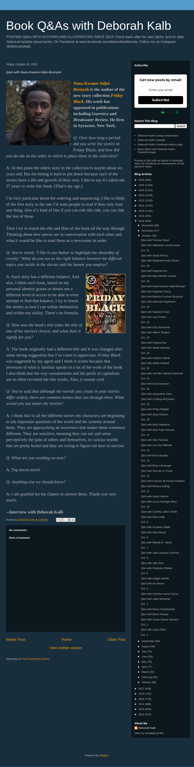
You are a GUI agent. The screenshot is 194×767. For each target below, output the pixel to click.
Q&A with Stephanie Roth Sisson (160, 260)
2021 (141, 205)
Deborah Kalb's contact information (158, 135)
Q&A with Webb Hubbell (155, 363)
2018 (141, 220)
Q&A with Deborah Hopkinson (158, 301)
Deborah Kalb (147, 727)
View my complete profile (148, 733)
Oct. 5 (144, 573)
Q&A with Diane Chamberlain (158, 609)
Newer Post (15, 640)
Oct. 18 (145, 419)
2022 (141, 200)
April (145, 666)
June (145, 656)
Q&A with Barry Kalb (153, 516)
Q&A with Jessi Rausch (154, 414)
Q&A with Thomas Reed (155, 240)
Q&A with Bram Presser (155, 614)
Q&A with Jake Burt (152, 563)
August (146, 646)
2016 (141, 693)
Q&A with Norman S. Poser (157, 470)
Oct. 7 (144, 547)
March (146, 671)
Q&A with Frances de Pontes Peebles (163, 480)
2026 (141, 179)
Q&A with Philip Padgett (155, 409)
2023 (141, 195)
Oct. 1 (144, 634)
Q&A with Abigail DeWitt (155, 578)
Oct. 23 (145, 352)
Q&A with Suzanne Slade (155, 527)
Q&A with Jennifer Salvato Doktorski (162, 373)
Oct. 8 (144, 537)
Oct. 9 (144, 522)
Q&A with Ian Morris (152, 583)
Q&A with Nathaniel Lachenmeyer (160, 245)
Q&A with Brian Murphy (154, 455)
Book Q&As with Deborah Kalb (88, 25)
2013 (141, 709)
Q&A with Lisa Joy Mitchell (156, 445)
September (148, 641)
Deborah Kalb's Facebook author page (160, 144)
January (147, 682)
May (144, 661)
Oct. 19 (145, 404)
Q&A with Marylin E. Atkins (156, 542)
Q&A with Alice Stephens (155, 424)
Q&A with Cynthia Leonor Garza (159, 593)
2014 (141, 704)
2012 (141, 714)
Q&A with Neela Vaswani (155, 347)
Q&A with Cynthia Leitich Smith (159, 511)
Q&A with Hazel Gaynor (155, 496)
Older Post (116, 640)
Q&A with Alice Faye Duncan (157, 429)
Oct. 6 (144, 557)
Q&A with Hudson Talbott (155, 358)
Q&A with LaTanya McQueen (157, 399)
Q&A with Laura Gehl (153, 629)
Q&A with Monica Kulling (155, 486)
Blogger (103, 755)
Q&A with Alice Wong (153, 532)
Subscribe (160, 100)
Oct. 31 (145, 250)
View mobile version (65, 648)
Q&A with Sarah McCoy (154, 255)
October (147, 235)
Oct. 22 (145, 368)
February (147, 677)
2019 (141, 215)
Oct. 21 (145, 378)
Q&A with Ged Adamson (155, 383)
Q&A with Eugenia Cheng (156, 291)
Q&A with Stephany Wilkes (156, 568)
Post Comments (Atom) (36, 658)
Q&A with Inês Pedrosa (154, 439)
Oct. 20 (145, 388)
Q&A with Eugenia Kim (154, 270)
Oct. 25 (145, 322)
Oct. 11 (145, 491)
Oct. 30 (145, 265)
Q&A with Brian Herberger (156, 465)
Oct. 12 (145, 475)
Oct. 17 (145, 434)
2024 (141, 190)
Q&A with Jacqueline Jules (156, 393)
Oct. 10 (145, 506)
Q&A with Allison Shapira (155, 332)
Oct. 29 (145, 281)
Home (67, 640)
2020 (141, 210)
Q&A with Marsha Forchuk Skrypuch (162, 296)
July (144, 651)
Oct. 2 (144, 624)
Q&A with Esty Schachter (155, 327)
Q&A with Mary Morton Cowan (158, 275)
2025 (141, 185)
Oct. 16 (145, 450)
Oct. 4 (144, 588)
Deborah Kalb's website (151, 140)
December (148, 225)
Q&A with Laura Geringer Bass (159, 501)
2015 (141, 698)
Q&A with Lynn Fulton (153, 316)
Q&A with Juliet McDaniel (155, 598)
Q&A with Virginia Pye (153, 342)
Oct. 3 (144, 603)
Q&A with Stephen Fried (155, 311)
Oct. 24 (145, 337)
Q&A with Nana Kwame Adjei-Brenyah (163, 286)
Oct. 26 (145, 306)
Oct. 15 (145, 460)
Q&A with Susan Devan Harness (160, 619)
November (148, 230)
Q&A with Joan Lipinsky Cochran (160, 552)
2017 (141, 688)
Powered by (161, 112)
